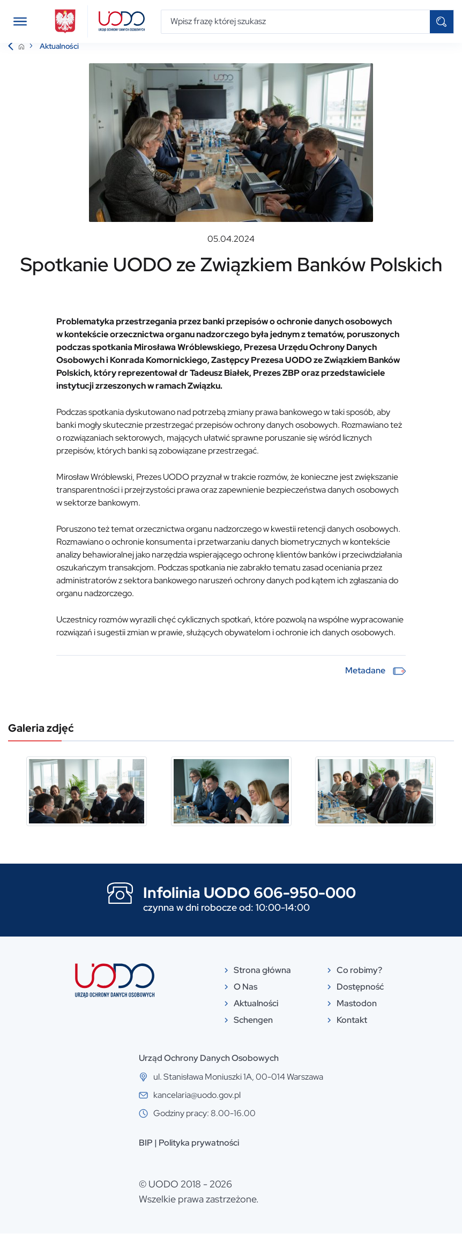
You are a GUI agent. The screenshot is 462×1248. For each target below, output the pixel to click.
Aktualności (59, 60)
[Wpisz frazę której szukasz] (295, 22)
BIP (146, 1157)
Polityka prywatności (199, 1157)
